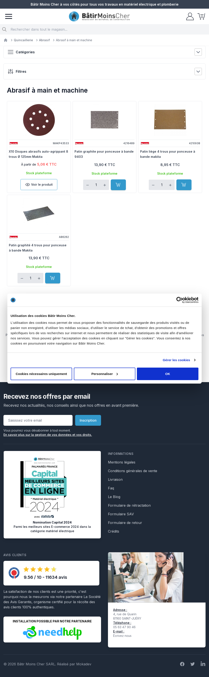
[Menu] (8, 16)
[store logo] (99, 16)
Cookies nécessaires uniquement (41, 373)
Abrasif (44, 40)
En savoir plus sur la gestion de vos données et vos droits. (47, 435)
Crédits (113, 531)
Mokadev (83, 664)
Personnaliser (104, 373)
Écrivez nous (122, 635)
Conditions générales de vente (132, 471)
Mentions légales (121, 462)
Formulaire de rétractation (129, 505)
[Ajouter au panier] (118, 184)
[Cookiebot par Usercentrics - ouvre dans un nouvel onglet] (179, 300)
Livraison (115, 479)
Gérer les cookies (176, 360)
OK (167, 373)
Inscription (88, 420)
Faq (111, 488)
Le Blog (114, 497)
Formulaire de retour (125, 522)
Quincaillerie (23, 40)
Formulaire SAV (121, 514)
